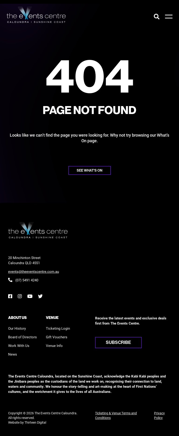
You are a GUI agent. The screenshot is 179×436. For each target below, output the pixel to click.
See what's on (89, 170)
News (12, 354)
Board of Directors (22, 337)
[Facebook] (10, 296)
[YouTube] (29, 296)
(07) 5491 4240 (23, 280)
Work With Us (18, 345)
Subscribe (118, 342)
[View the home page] (36, 15)
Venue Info (54, 345)
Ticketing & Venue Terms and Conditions (116, 415)
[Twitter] (40, 296)
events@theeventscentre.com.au (33, 271)
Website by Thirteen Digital (27, 422)
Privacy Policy (159, 415)
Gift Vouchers (56, 337)
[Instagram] (20, 296)
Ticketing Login (58, 328)
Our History (17, 328)
